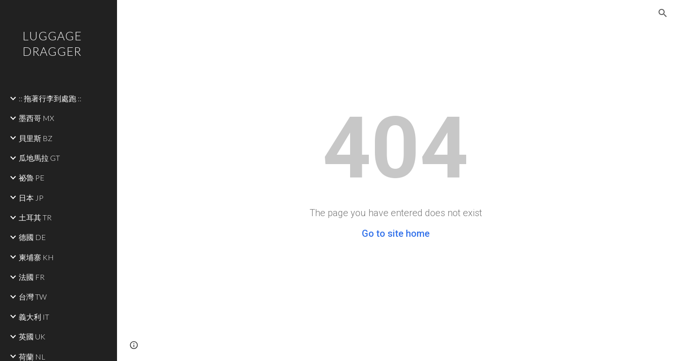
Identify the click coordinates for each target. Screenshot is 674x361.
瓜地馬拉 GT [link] (39, 157)
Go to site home (396, 233)
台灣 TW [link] (33, 296)
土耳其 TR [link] (35, 217)
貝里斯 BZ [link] (35, 138)
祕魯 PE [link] (31, 177)
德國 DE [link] (32, 237)
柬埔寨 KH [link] (36, 257)
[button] (663, 13)
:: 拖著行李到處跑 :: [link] (50, 98)
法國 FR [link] (31, 276)
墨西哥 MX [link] (36, 117)
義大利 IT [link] (34, 316)
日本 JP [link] (31, 197)
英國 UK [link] (32, 336)
